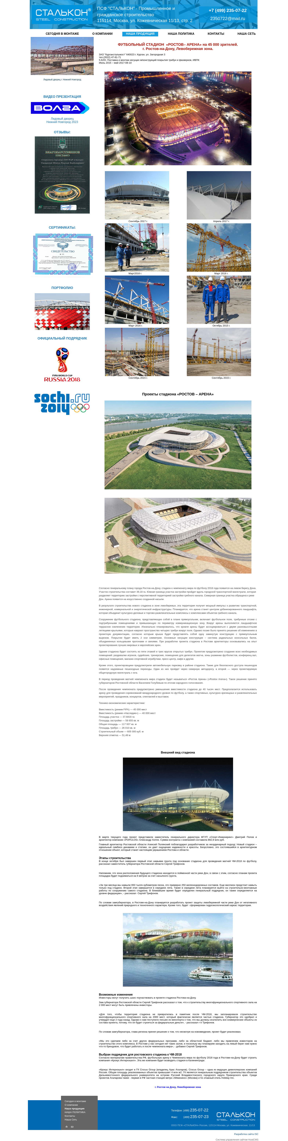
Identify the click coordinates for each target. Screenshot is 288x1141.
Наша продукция (140, 33)
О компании (102, 33)
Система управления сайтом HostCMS (237, 1139)
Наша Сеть (246, 33)
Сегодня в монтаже (62, 33)
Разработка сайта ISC (246, 1134)
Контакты (216, 33)
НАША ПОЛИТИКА (181, 33)
